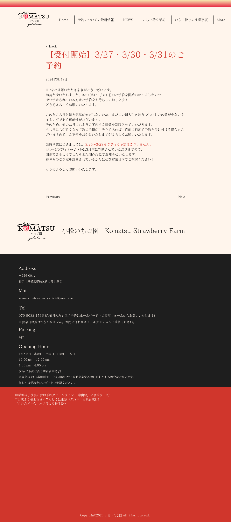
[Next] (175, 197)
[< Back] (59, 46)
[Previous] (59, 197)
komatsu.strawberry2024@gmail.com (47, 298)
